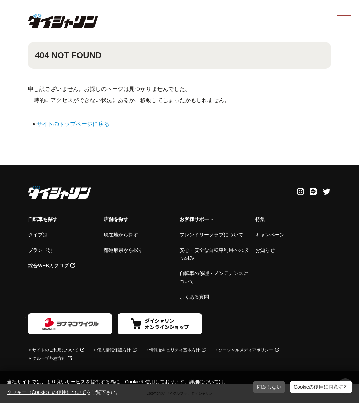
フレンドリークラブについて (211, 234)
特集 (260, 219)
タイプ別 (38, 234)
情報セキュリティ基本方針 (174, 350)
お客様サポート (197, 219)
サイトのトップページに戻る (72, 124)
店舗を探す (116, 219)
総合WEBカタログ (48, 265)
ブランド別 (40, 250)
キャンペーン (270, 234)
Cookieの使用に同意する (321, 387)
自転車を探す (42, 219)
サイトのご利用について (55, 350)
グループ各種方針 (49, 358)
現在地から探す (121, 234)
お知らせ (265, 250)
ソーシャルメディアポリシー (245, 350)
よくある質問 (194, 297)
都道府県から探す (123, 250)
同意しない (269, 387)
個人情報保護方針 (114, 350)
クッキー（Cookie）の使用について (46, 392)
